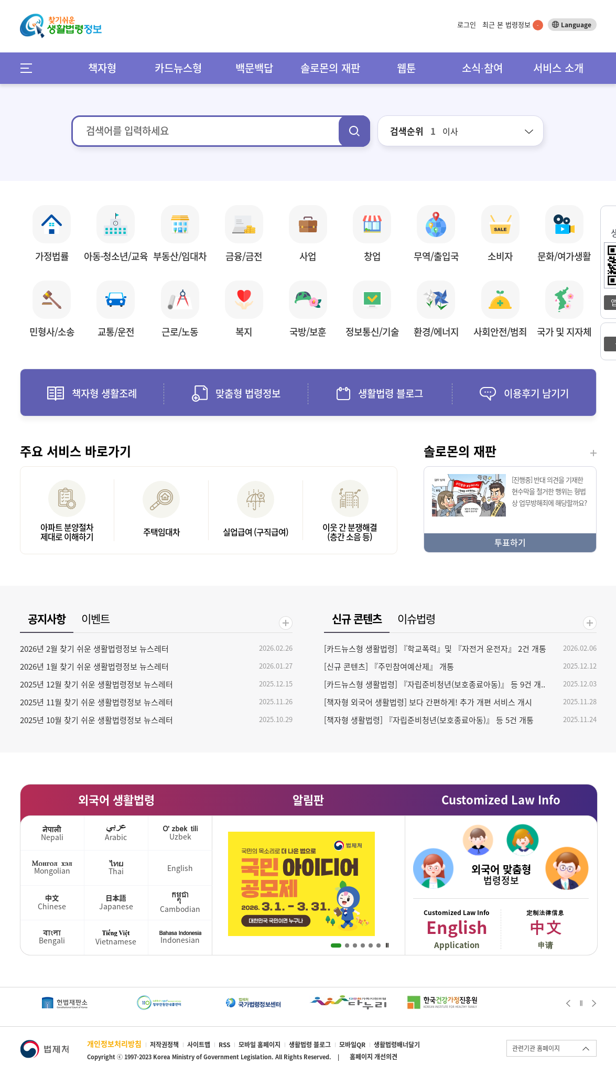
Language (576, 24)
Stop (387, 945)
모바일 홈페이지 (259, 1044)
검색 (354, 131)
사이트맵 (198, 1044)
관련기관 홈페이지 (536, 1048)
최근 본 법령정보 (512, 24)
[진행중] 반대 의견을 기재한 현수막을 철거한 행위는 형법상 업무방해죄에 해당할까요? (549, 491)
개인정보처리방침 (114, 1043)
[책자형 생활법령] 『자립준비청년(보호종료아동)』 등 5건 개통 (429, 720)
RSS (224, 1044)
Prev (568, 1003)
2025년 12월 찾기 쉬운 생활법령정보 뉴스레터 (96, 684)
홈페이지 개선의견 (373, 1056)
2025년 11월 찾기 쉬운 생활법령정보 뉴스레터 (96, 702)
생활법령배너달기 (397, 1044)
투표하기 (510, 542)
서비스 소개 (558, 68)
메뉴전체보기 (29, 68)
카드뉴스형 (178, 68)
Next (594, 1003)
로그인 (466, 24)
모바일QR (352, 1044)
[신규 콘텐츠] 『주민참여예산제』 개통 (389, 666)
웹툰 (406, 68)
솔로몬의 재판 (330, 68)
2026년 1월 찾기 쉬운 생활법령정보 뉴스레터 (94, 666)
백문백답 (254, 68)
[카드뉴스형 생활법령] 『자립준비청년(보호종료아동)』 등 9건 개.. (434, 684)
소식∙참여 (482, 68)
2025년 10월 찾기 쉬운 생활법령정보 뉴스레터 (96, 720)
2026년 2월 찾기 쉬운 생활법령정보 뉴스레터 (94, 648)
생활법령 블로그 (310, 1044)
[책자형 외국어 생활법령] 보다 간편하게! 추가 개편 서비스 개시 (428, 702)
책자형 (102, 68)
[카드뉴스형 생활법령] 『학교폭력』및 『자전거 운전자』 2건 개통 (435, 648)
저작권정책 (164, 1044)
